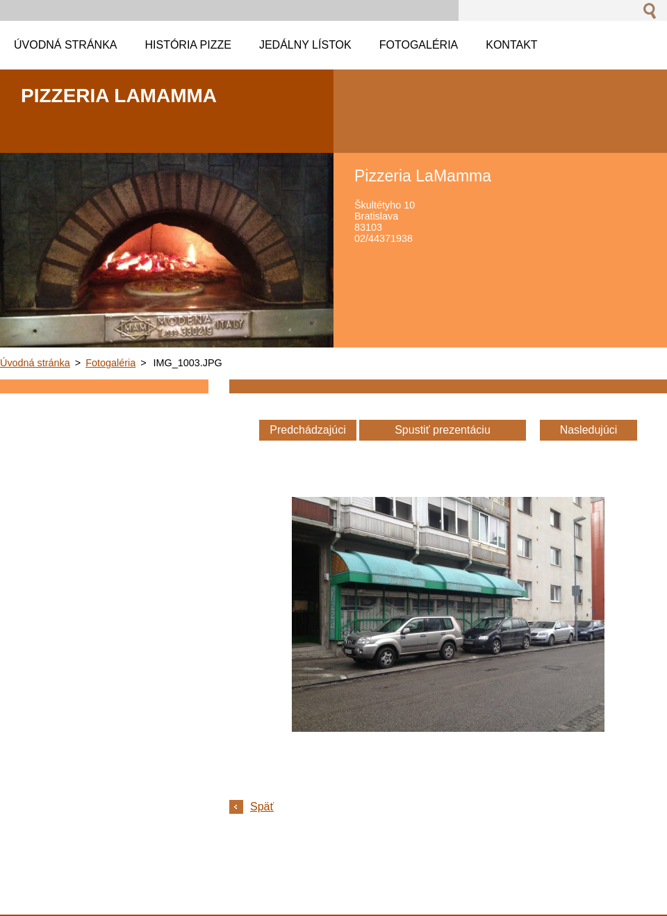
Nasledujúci (589, 430)
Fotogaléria (110, 362)
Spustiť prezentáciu (443, 430)
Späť (262, 806)
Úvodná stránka (35, 362)
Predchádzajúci (307, 430)
